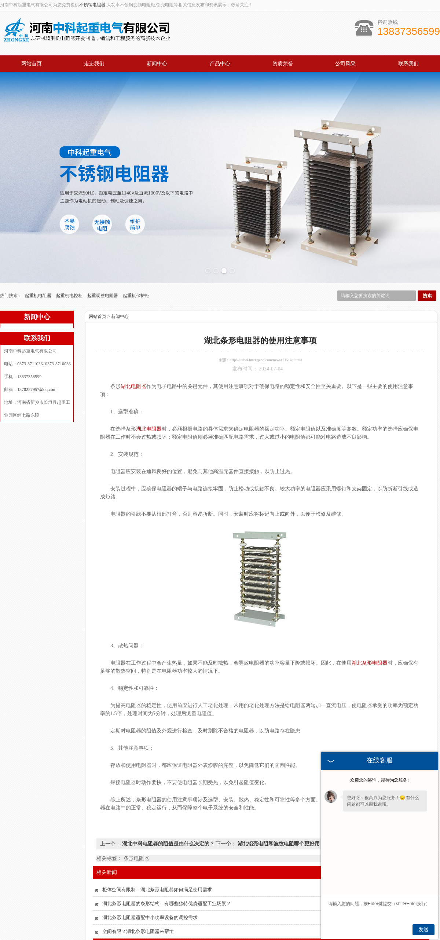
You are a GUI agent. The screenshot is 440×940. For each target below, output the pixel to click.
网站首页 (31, 63)
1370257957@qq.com (36, 386)
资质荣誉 (282, 63)
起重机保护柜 (136, 292)
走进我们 (94, 63)
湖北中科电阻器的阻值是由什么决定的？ (168, 840)
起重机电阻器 (38, 292)
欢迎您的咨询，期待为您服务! (379, 780)
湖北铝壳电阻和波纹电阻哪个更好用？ (280, 840)
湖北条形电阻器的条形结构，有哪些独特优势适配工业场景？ (166, 900)
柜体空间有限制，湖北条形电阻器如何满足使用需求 (157, 886)
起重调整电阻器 (103, 292)
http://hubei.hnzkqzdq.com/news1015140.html (266, 357)
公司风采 (345, 63)
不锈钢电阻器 (92, 4)
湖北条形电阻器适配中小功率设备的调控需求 (150, 914)
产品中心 (220, 63)
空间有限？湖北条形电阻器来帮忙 (138, 928)
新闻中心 (157, 63)
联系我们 (408, 63)
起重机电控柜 (70, 292)
